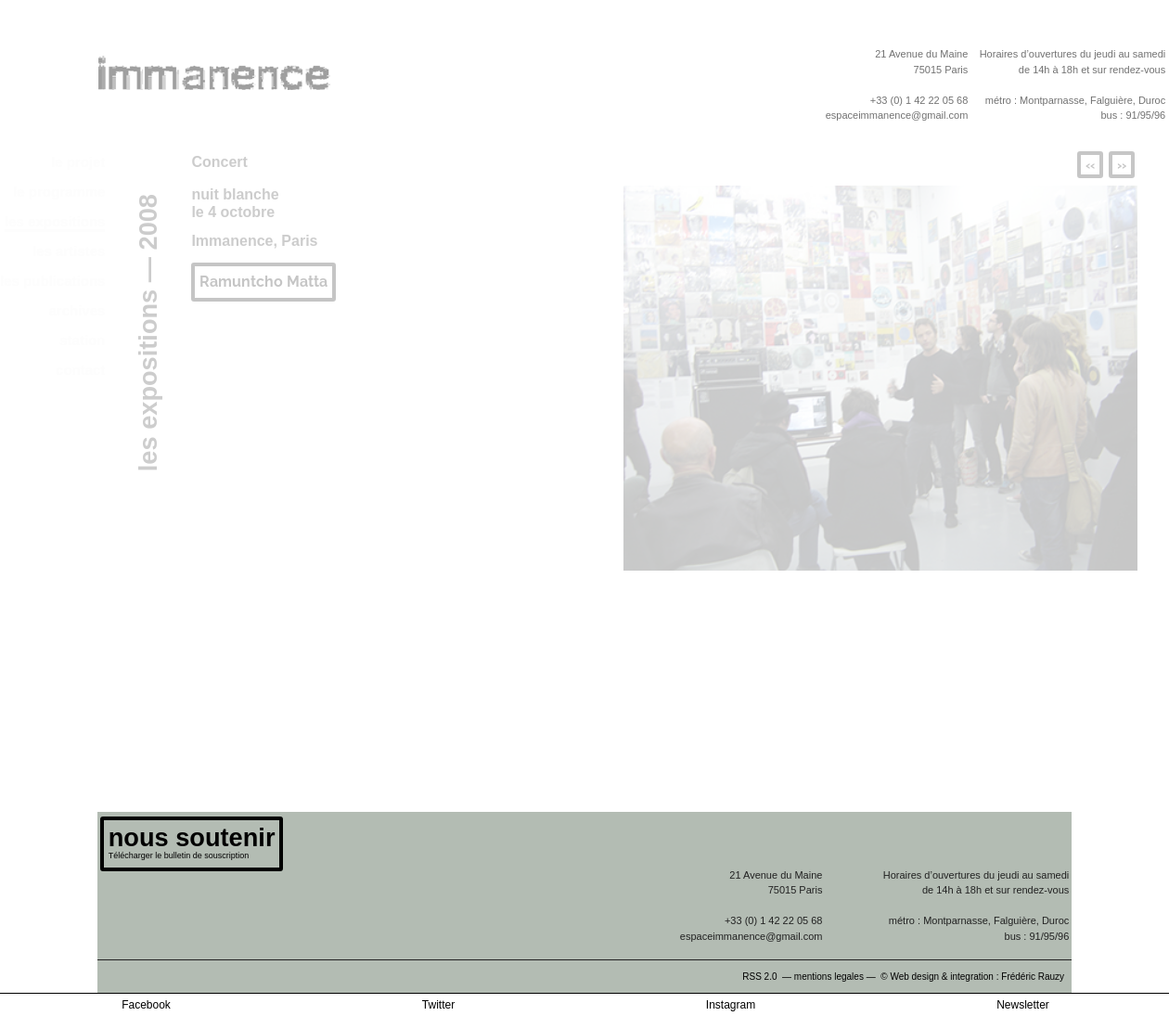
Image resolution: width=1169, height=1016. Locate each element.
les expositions (55, 221)
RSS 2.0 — (768, 976)
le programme (59, 191)
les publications (52, 281)
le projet (78, 162)
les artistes (68, 251)
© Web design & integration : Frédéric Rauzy (976, 976)
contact (80, 370)
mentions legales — (836, 976)
